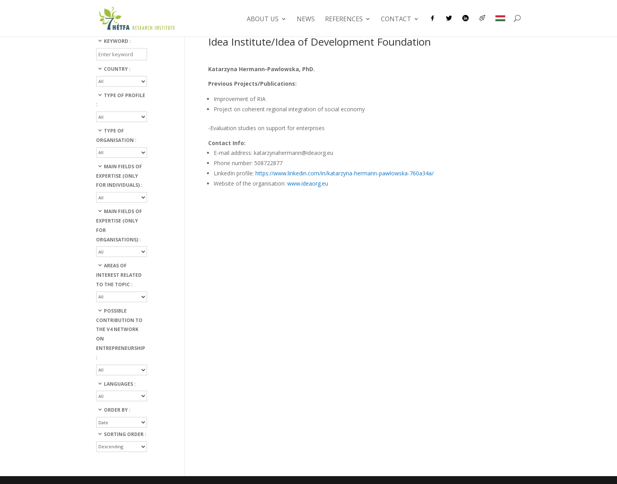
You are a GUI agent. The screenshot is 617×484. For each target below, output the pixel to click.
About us (263, 19)
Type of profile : (120, 100)
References (344, 19)
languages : (120, 384)
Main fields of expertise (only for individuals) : (119, 176)
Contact (396, 19)
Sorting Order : (125, 434)
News (306, 19)
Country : (117, 69)
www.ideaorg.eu (307, 183)
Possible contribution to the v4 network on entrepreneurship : (120, 334)
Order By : (117, 410)
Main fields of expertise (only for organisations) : (119, 225)
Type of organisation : (116, 135)
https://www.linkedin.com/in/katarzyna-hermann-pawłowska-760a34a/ (344, 173)
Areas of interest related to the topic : (119, 275)
